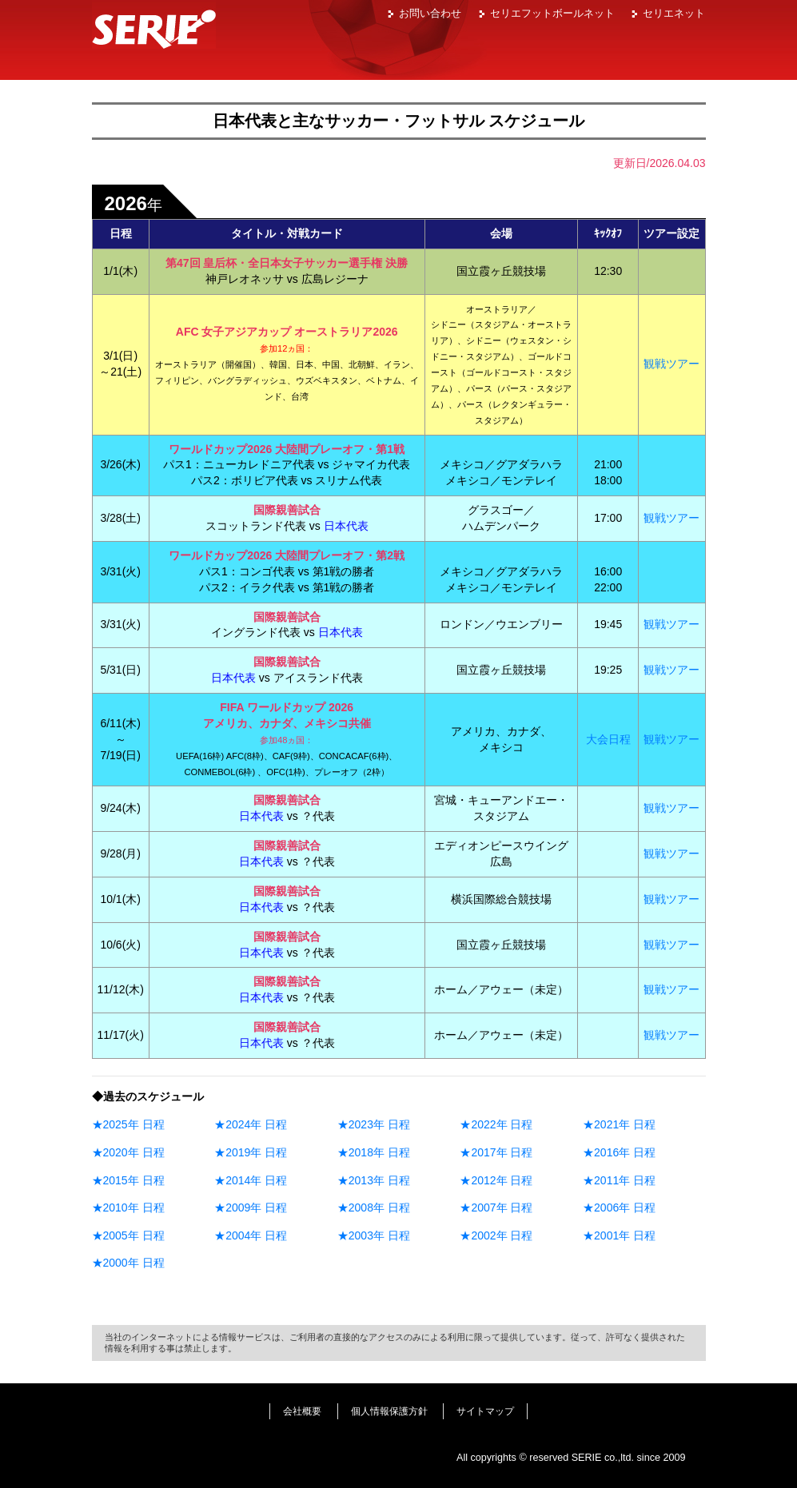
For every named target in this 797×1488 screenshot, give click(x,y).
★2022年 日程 (496, 1124)
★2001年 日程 (619, 1235)
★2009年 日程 (250, 1207)
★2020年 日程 (128, 1152)
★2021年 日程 (619, 1124)
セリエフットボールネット (552, 13)
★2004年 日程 (250, 1235)
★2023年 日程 (373, 1124)
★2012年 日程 (496, 1180)
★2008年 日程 (373, 1207)
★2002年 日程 (496, 1235)
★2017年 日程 (496, 1152)
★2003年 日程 (373, 1235)
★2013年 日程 (373, 1180)
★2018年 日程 (373, 1152)
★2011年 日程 (619, 1180)
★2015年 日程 (128, 1180)
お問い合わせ (430, 13)
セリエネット (674, 13)
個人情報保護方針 (389, 1411)
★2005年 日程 (128, 1235)
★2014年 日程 (250, 1180)
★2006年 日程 (619, 1207)
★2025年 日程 (128, 1124)
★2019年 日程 (250, 1152)
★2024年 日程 (250, 1124)
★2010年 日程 (128, 1207)
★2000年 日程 (128, 1262)
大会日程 (608, 739)
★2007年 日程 (496, 1207)
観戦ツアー (671, 363)
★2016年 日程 (619, 1152)
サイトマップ (485, 1411)
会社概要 (302, 1411)
